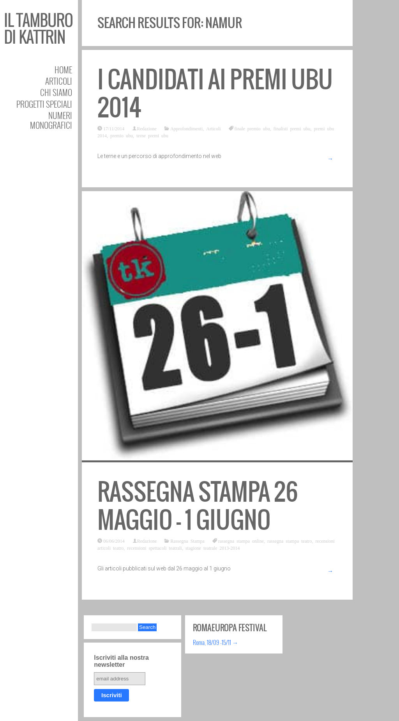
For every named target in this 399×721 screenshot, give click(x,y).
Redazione (147, 128)
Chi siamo (56, 92)
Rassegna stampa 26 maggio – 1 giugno (197, 506)
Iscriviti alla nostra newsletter (121, 661)
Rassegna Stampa (187, 540)
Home (63, 70)
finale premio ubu (252, 128)
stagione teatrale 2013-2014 (212, 547)
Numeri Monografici (51, 120)
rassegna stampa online (241, 540)
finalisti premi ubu (292, 128)
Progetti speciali (44, 104)
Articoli (58, 81)
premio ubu (121, 135)
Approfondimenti (186, 128)
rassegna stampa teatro (289, 540)
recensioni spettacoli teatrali (154, 547)
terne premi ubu (152, 135)
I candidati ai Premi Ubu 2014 (215, 93)
